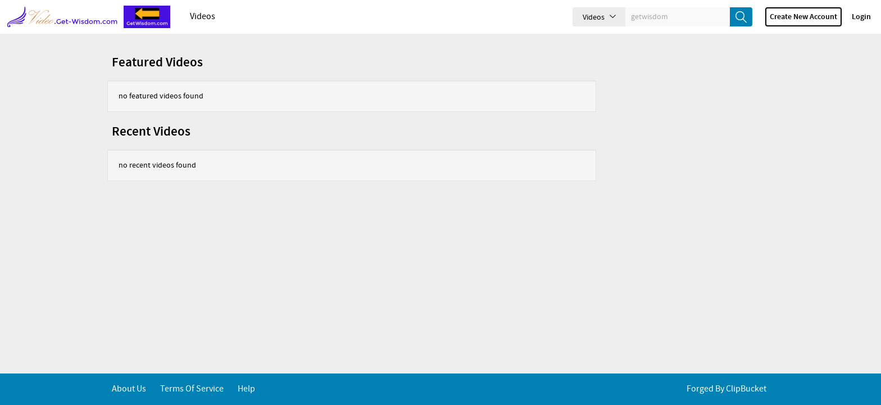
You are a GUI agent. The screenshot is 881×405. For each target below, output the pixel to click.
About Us (129, 389)
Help (246, 389)
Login (861, 17)
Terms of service (192, 389)
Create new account (803, 17)
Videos (202, 16)
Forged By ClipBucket (726, 389)
